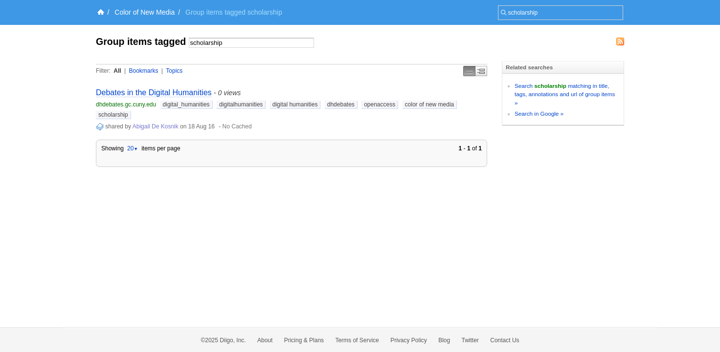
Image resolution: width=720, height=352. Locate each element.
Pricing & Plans (304, 340)
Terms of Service (357, 340)
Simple (469, 71)
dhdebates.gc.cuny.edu (126, 104)
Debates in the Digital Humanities (154, 92)
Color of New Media (144, 12)
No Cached (237, 126)
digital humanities (295, 104)
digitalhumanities (241, 104)
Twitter (470, 340)
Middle (481, 71)
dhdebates (341, 104)
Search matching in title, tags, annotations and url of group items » (565, 94)
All (117, 70)
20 (132, 148)
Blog (444, 340)
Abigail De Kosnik (156, 126)
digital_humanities (186, 104)
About (264, 340)
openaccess (379, 104)
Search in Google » (539, 113)
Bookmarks (143, 70)
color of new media (429, 104)
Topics (174, 70)
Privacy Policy (408, 340)
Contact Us (504, 340)
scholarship (113, 114)
